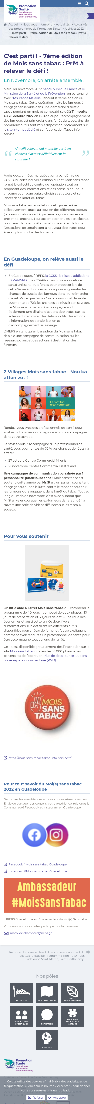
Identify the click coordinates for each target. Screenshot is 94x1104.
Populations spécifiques (22, 1017)
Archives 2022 (74, 28)
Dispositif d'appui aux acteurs (72, 1017)
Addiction (47, 1040)
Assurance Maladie (27, 98)
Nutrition (21, 993)
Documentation (47, 993)
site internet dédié (21, 129)
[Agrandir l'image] (47, 403)
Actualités (63, 24)
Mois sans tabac (22, 651)
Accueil (13, 24)
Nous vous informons (37, 24)
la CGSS (51, 276)
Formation (47, 1017)
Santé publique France (60, 89)
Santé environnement (72, 993)
